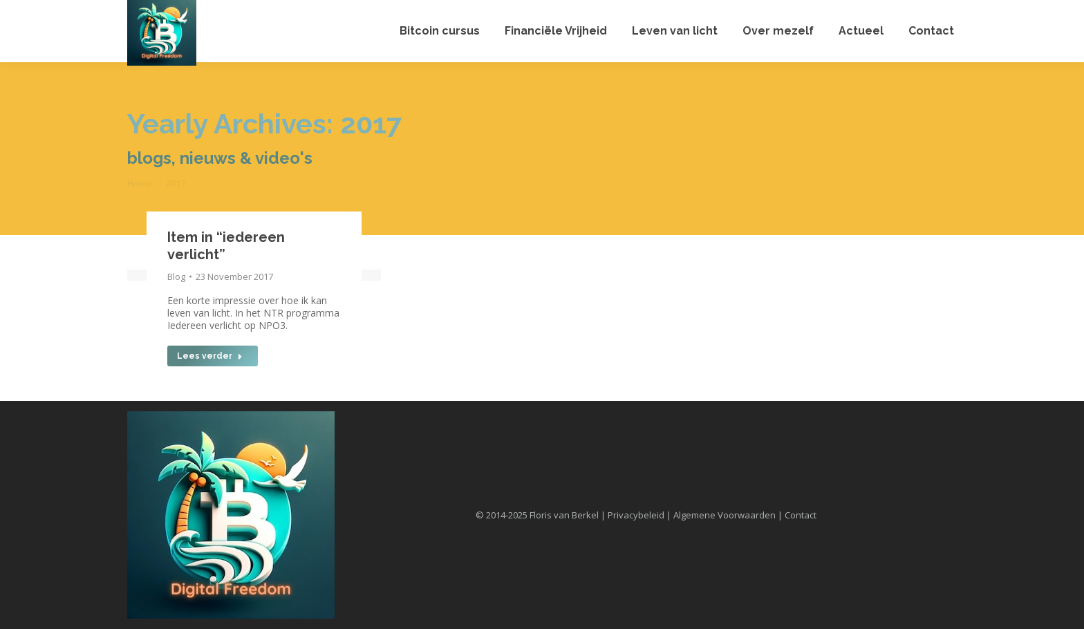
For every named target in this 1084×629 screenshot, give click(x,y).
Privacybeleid (636, 515)
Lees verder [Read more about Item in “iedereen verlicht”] (210, 356)
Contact (800, 515)
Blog (176, 276)
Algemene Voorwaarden (724, 515)
